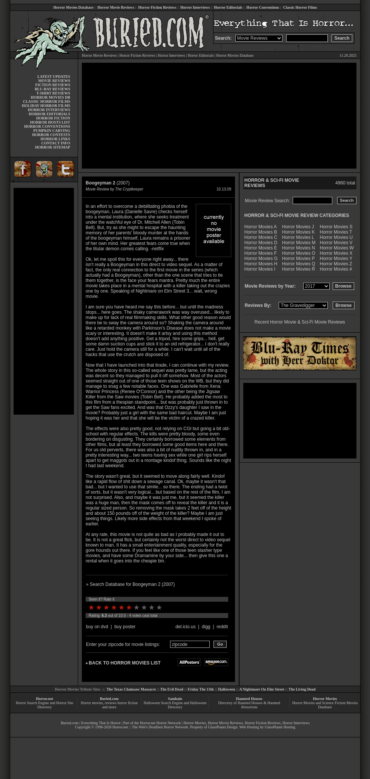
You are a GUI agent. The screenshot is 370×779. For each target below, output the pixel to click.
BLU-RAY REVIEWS (52, 89)
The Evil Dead (171, 689)
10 (159, 607)
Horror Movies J (298, 226)
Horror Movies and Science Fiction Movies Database (325, 705)
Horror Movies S (336, 226)
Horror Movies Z (336, 263)
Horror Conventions (262, 7)
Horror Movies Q (298, 263)
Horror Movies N (298, 248)
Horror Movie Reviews (115, 7)
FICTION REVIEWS (52, 85)
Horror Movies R (298, 269)
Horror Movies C (260, 237)
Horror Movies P (298, 258)
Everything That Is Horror (101, 723)
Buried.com (109, 699)
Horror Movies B (260, 232)
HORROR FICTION (53, 118)
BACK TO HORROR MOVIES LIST (124, 663)
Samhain (175, 699)
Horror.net (44, 699)
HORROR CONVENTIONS (47, 126)
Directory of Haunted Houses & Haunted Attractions (249, 705)
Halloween (226, 689)
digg (206, 626)
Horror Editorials (228, 7)
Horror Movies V (336, 242)
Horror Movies (325, 699)
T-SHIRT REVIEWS (53, 93)
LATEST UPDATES (53, 76)
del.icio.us (185, 626)
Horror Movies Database (74, 7)
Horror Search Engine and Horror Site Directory (44, 705)
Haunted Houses (249, 699)
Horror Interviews (195, 7)
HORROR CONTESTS (51, 135)
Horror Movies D (260, 242)
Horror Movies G (261, 258)
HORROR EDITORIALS (49, 114)
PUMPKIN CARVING (51, 131)
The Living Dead (302, 689)
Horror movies (92, 703)
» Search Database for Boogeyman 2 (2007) (130, 584)
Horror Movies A (260, 226)
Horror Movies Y (336, 258)
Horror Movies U (336, 237)
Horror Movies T (336, 232)
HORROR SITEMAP (52, 147)
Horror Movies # (336, 269)
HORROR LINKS (55, 139)
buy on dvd (97, 626)
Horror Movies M (299, 242)
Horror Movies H (260, 263)
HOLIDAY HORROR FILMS (46, 106)
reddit (222, 626)
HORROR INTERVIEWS (49, 110)
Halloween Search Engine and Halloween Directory (175, 705)
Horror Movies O (298, 253)
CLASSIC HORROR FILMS (46, 101)
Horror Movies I (259, 269)
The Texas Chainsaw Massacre (131, 689)
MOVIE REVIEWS (54, 81)
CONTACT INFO (55, 143)
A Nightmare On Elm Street (261, 689)
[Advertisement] (44, 301)
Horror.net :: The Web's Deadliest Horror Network (150, 727)
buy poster (124, 626)
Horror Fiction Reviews (157, 7)
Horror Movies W (337, 248)
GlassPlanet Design (223, 727)
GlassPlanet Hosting (280, 727)
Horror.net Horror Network (160, 723)
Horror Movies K (298, 232)
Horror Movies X (336, 253)
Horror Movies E (260, 248)
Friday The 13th (200, 689)
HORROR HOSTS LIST (50, 122)
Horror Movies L (298, 237)
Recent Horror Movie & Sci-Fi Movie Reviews (300, 322)
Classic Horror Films (300, 7)
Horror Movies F (260, 253)
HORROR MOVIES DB (50, 97)
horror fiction (127, 703)
